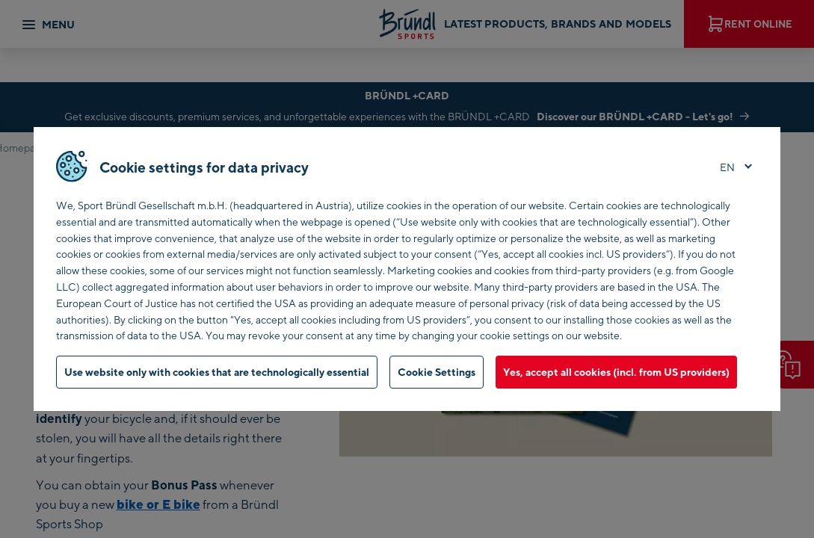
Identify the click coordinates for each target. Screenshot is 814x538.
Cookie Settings (436, 371)
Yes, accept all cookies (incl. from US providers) (616, 371)
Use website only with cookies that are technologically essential (216, 371)
